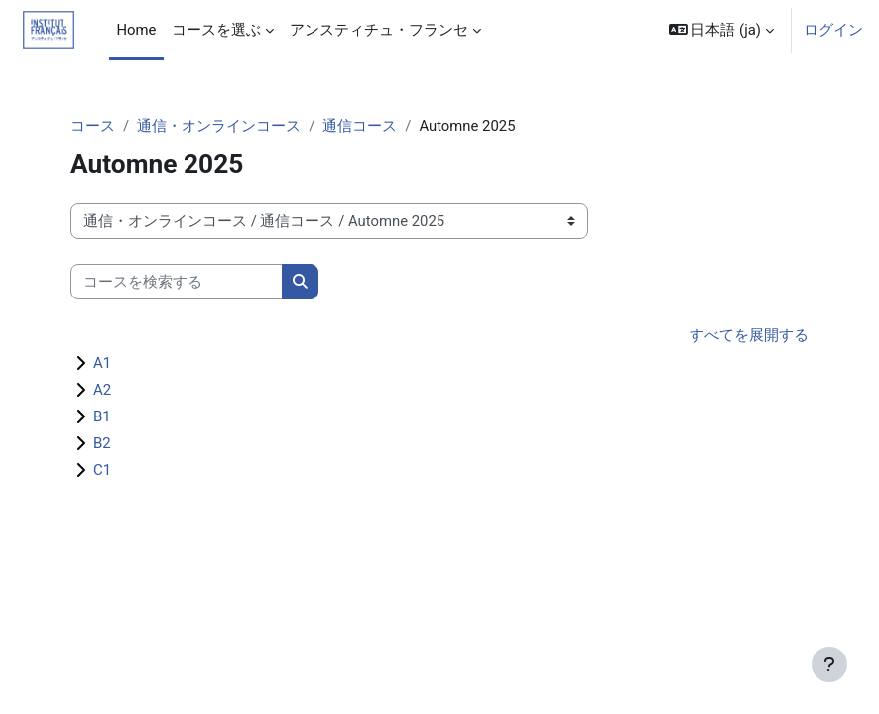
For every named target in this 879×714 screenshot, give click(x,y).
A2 (102, 390)
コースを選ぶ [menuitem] (216, 30)
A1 (102, 363)
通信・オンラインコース (219, 126)
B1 (102, 416)
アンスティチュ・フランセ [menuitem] (379, 30)
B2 (102, 443)
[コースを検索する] (176, 281)
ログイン (833, 30)
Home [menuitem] (137, 30)
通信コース (359, 126)
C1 (102, 470)
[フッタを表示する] (829, 664)
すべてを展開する (749, 335)
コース (92, 126)
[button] (721, 30)
